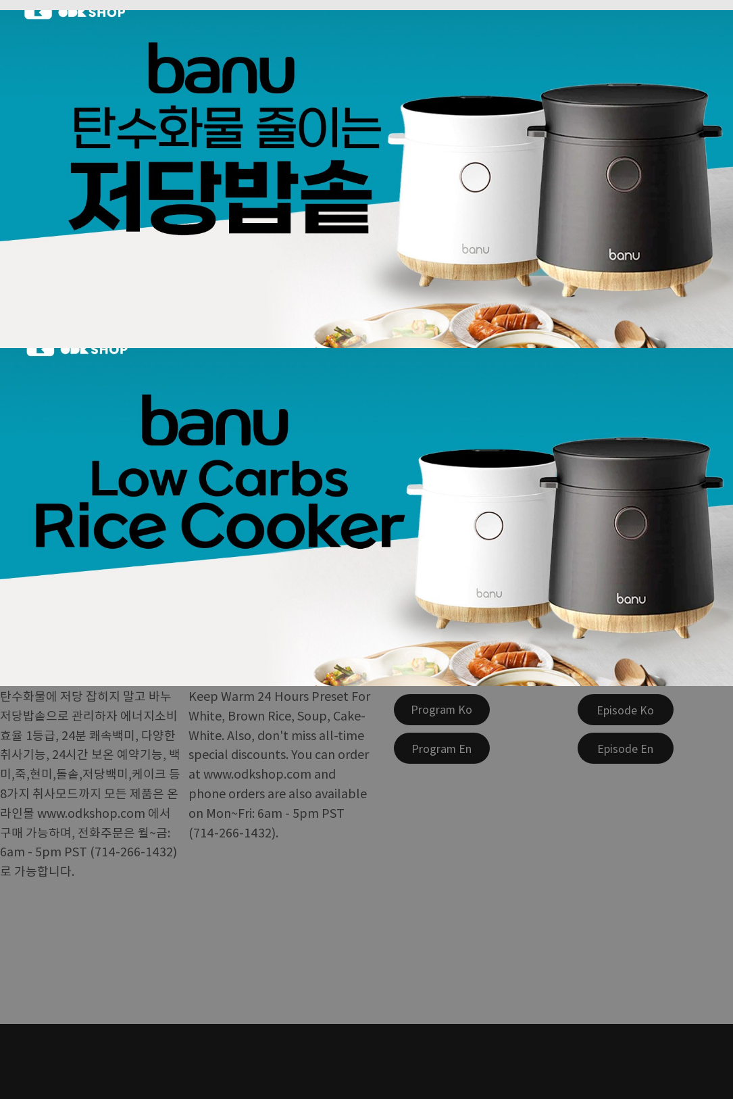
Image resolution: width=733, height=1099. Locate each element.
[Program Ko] (442, 709)
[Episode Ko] (626, 709)
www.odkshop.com (91, 812)
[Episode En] (626, 748)
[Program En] (442, 748)
